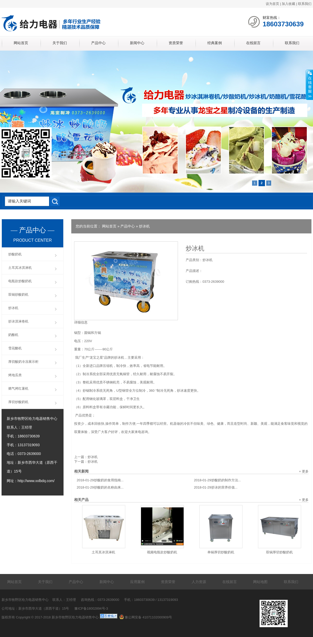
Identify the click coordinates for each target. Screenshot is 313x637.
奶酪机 (13, 335)
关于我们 (59, 43)
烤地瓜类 (15, 375)
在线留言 (253, 43)
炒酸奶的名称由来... (100, 487)
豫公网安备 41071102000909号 (145, 617)
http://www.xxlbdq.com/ (36, 481)
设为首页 (272, 4)
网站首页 (21, 43)
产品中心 (98, 43)
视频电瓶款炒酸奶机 (162, 552)
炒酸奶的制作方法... (217, 480)
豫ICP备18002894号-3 (91, 608)
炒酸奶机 (15, 254)
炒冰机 (144, 226)
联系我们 (304, 4)
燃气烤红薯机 (18, 388)
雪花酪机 (15, 348)
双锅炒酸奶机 (18, 294)
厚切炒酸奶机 (18, 402)
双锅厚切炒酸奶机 (279, 552)
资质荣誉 (176, 43)
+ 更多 (304, 471)
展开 (309, 85)
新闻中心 (137, 43)
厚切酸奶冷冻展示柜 (23, 362)
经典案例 (214, 43)
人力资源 (199, 582)
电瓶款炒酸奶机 (20, 281)
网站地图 (260, 582)
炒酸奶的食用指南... (100, 480)
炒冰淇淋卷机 (18, 321)
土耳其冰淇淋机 (103, 552)
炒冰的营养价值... (215, 487)
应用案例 (137, 582)
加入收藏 (288, 4)
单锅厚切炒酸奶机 (220, 552)
